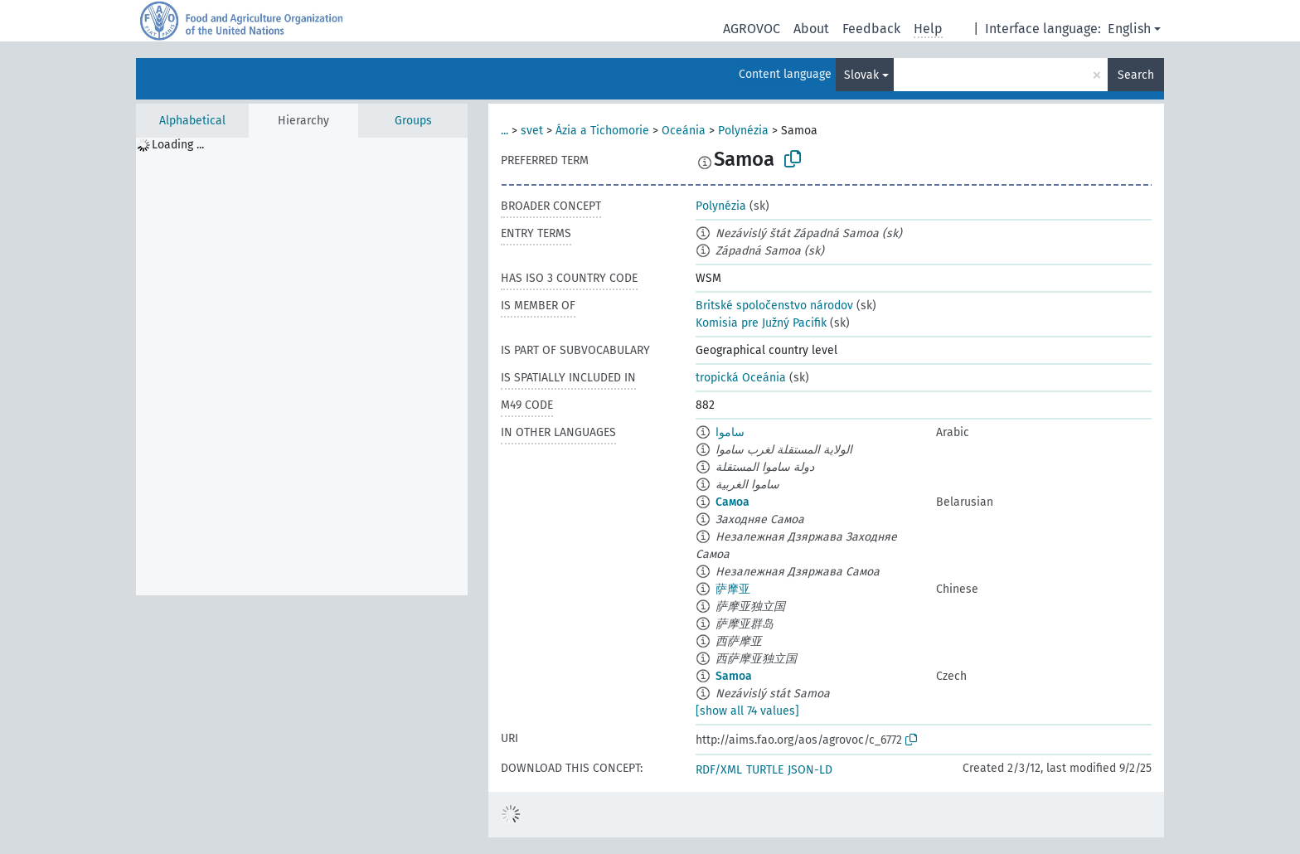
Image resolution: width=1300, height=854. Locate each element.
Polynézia (743, 131)
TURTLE (764, 770)
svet (532, 131)
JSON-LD (810, 770)
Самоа (732, 502)
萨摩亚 (732, 589)
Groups (413, 121)
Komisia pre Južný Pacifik (761, 323)
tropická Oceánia (741, 378)
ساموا (730, 432)
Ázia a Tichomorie (602, 131)
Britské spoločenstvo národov (774, 305)
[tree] (302, 366)
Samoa (733, 676)
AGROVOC (751, 28)
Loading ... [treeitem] (178, 145)
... (504, 131)
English (1129, 28)
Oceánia (684, 131)
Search (1136, 75)
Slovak (861, 75)
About (811, 28)
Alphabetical (192, 121)
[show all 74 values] (747, 711)
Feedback (871, 28)
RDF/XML (719, 770)
